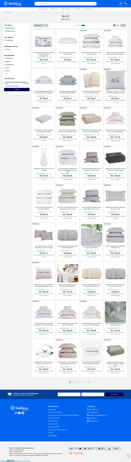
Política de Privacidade (55, 412)
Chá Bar (50, 432)
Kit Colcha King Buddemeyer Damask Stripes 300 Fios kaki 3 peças (91, 169)
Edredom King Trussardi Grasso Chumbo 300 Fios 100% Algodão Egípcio (115, 169)
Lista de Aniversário (54, 427)
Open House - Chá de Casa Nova (58, 430)
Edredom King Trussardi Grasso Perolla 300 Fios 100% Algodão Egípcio (91, 130)
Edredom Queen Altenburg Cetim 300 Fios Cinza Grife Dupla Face (115, 285)
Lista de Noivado (53, 424)
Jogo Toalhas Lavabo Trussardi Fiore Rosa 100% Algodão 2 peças (91, 92)
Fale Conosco (92, 418)
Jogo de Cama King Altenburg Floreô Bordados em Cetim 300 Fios (67, 285)
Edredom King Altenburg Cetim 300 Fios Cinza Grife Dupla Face (68, 246)
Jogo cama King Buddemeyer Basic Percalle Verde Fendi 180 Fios (68, 92)
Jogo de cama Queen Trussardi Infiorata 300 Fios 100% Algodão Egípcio (115, 130)
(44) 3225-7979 (92, 409)
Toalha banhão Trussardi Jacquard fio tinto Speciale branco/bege (43, 130)
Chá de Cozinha (52, 421)
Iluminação (77, 9)
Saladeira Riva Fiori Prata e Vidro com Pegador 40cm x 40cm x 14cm (43, 362)
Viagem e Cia (54, 9)
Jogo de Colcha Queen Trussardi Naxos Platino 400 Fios (115, 246)
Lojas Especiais (88, 9)
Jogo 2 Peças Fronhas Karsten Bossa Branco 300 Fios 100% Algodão (91, 362)
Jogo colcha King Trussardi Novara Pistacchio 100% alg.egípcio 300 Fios (67, 130)
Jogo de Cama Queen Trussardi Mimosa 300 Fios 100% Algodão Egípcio (91, 324)
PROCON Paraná (93, 421)
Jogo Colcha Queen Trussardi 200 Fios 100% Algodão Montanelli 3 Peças (44, 285)
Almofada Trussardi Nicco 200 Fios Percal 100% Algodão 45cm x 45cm (115, 92)
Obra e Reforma (66, 9)
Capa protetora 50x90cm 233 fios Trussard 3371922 (67, 53)
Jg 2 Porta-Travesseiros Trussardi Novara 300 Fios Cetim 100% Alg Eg (44, 246)
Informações (52, 409)
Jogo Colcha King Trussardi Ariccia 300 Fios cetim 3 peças (92, 53)
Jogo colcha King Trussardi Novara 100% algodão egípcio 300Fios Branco (67, 208)
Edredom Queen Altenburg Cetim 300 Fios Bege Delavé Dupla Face (91, 285)
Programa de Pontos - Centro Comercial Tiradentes (63, 415)
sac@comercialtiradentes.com (97, 415)
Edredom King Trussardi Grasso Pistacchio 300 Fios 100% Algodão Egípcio (115, 363)
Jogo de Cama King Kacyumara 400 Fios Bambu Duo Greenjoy (115, 324)
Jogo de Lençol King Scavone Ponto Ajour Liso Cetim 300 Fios (91, 246)
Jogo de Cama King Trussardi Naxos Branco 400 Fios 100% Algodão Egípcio (44, 324)
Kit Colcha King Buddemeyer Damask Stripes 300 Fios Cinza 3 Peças (91, 208)
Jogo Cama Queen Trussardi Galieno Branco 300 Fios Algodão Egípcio (115, 53)
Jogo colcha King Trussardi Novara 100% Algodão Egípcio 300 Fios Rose (67, 362)
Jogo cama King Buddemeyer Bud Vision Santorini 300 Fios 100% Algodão (44, 92)
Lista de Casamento (54, 418)
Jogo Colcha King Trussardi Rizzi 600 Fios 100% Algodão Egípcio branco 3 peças (67, 170)
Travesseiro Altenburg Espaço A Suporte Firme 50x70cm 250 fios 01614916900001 (43, 54)
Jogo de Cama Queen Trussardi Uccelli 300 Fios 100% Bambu (68, 324)
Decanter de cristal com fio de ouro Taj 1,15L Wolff (44, 169)
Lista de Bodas (52, 435)
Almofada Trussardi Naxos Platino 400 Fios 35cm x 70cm (115, 208)
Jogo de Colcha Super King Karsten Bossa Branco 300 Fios (44, 208)
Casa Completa (43, 9)
